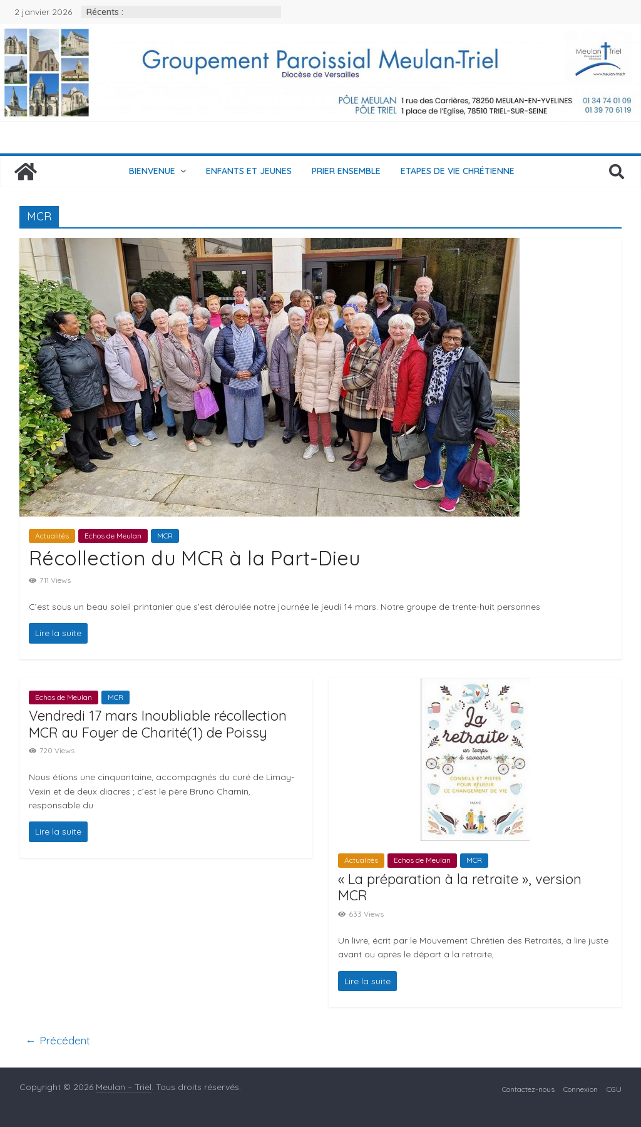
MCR (165, 535)
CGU (614, 1089)
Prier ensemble (346, 171)
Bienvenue (152, 171)
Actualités (52, 535)
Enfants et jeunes (249, 171)
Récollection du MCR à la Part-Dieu (194, 557)
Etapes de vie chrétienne (458, 171)
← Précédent (58, 1040)
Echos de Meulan (113, 535)
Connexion (580, 1089)
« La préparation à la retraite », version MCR (460, 887)
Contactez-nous (528, 1089)
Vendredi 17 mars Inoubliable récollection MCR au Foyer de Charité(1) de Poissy (158, 724)
